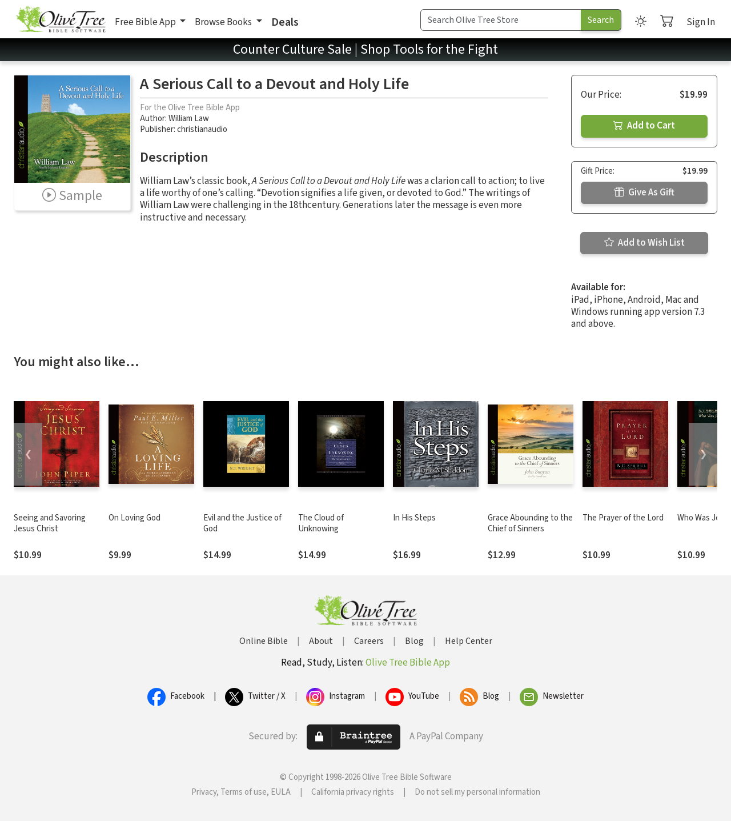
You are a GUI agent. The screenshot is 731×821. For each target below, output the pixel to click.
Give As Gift (644, 192)
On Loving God (134, 518)
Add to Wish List (644, 243)
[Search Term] (500, 20)
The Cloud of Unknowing (321, 523)
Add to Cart (644, 126)
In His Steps (414, 518)
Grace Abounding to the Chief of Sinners (530, 523)
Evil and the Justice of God (242, 523)
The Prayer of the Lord (623, 518)
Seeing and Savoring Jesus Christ (50, 523)
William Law (188, 119)
